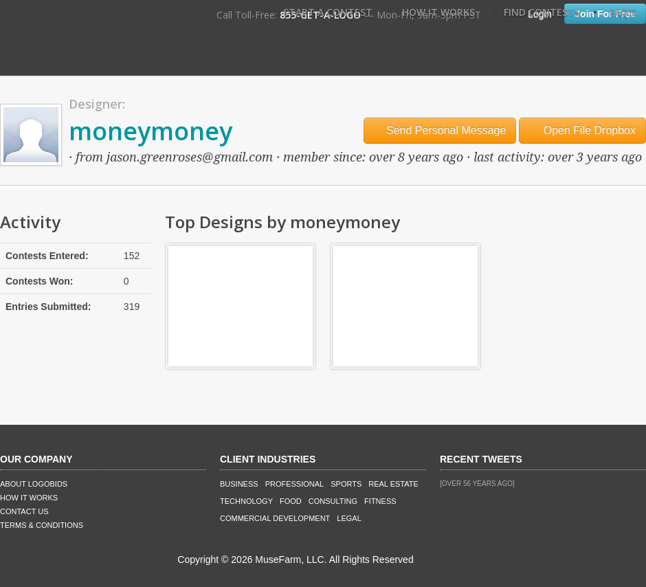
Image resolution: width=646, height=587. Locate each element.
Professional (294, 484)
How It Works (438, 12)
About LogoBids (33, 484)
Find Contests (542, 12)
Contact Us (24, 511)
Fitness (380, 501)
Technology (246, 501)
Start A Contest (327, 12)
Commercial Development (275, 518)
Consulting (333, 501)
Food (291, 501)
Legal (349, 518)
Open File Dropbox (582, 130)
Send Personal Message (440, 130)
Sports (346, 484)
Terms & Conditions (41, 525)
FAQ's (623, 12)
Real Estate (393, 484)
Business (239, 484)
